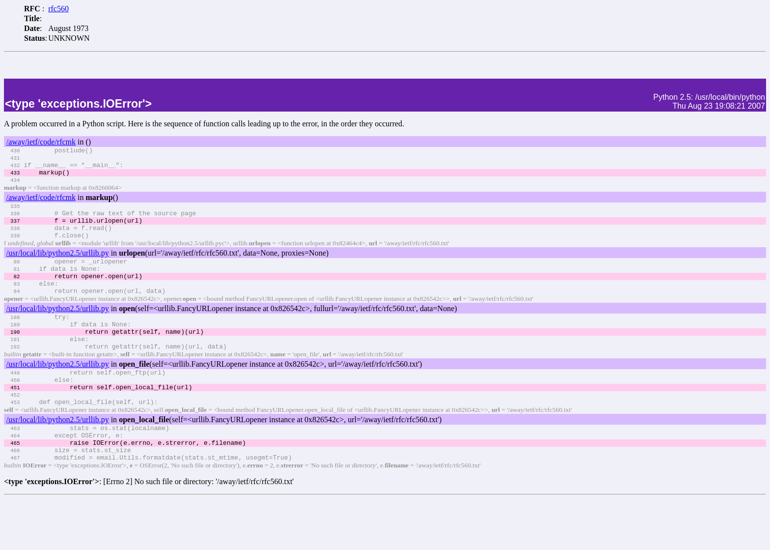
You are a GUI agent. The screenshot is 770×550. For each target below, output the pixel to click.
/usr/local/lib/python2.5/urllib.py (57, 270)
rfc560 (58, 8)
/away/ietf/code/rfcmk (41, 145)
